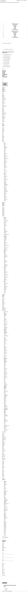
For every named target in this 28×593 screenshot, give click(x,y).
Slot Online (7, 60)
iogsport (6, 589)
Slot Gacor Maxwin (9, 54)
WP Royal (10, 592)
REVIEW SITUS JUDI (15, 23)
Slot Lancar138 (8, 66)
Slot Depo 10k (8, 57)
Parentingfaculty (3, 0)
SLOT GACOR (15, 24)
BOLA (15, 27)
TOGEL (15, 28)
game (3, 536)
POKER (15, 26)
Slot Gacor (7, 63)
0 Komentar (3, 538)
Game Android (3, 68)
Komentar (3, 575)
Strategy (5, 536)
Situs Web (3, 560)
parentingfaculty (6, 537)
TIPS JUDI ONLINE (15, 29)
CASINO (15, 25)
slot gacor (6, 590)
